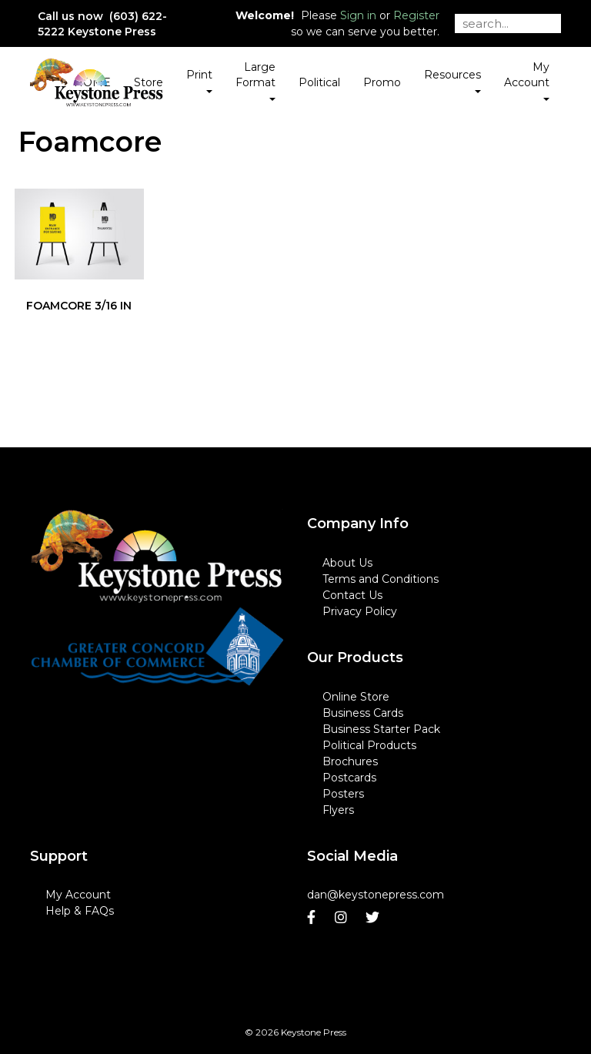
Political (319, 82)
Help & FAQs (79, 911)
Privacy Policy (359, 611)
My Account (78, 895)
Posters (343, 794)
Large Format (255, 80)
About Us (347, 563)
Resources (452, 80)
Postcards (349, 778)
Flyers (338, 810)
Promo (382, 82)
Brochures (350, 761)
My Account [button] (526, 80)
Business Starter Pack (381, 729)
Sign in (358, 15)
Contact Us (352, 595)
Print (199, 80)
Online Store (355, 697)
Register (416, 15)
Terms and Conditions (380, 579)
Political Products (369, 745)
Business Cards (362, 713)
